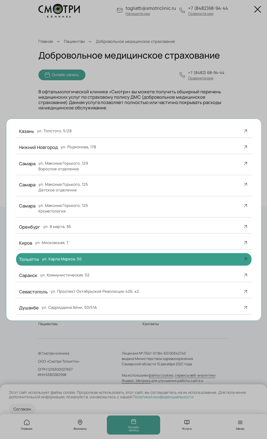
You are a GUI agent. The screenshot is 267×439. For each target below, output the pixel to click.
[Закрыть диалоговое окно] (257, 9)
